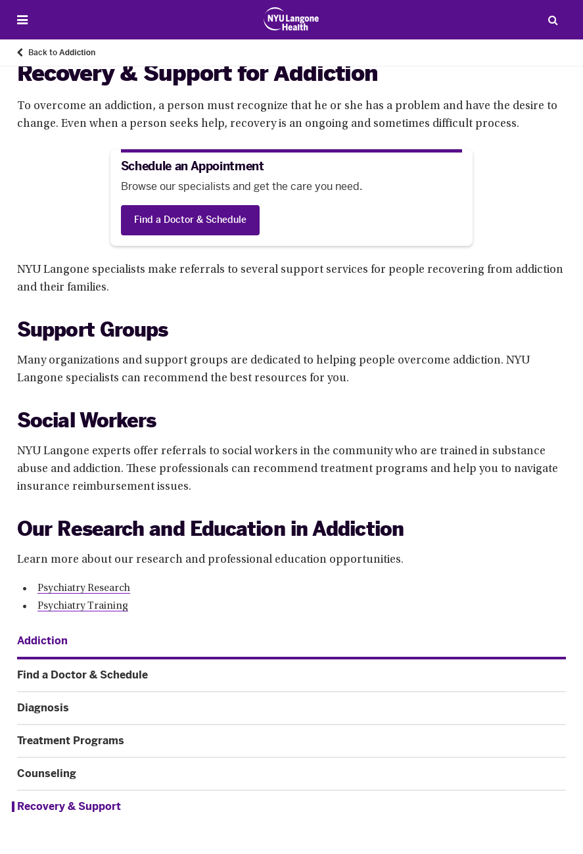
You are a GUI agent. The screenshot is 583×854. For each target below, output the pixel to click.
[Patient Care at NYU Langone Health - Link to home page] (291, 19)
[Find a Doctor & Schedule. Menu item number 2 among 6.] (291, 675)
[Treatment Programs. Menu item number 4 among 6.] (291, 741)
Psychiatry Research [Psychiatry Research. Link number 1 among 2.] (83, 588)
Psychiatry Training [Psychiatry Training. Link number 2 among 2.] (82, 606)
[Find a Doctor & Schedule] (190, 220)
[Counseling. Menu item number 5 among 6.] (291, 774)
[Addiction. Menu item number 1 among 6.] (42, 641)
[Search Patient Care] (552, 19)
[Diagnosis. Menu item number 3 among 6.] (291, 708)
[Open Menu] (22, 20)
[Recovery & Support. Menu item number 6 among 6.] (289, 806)
